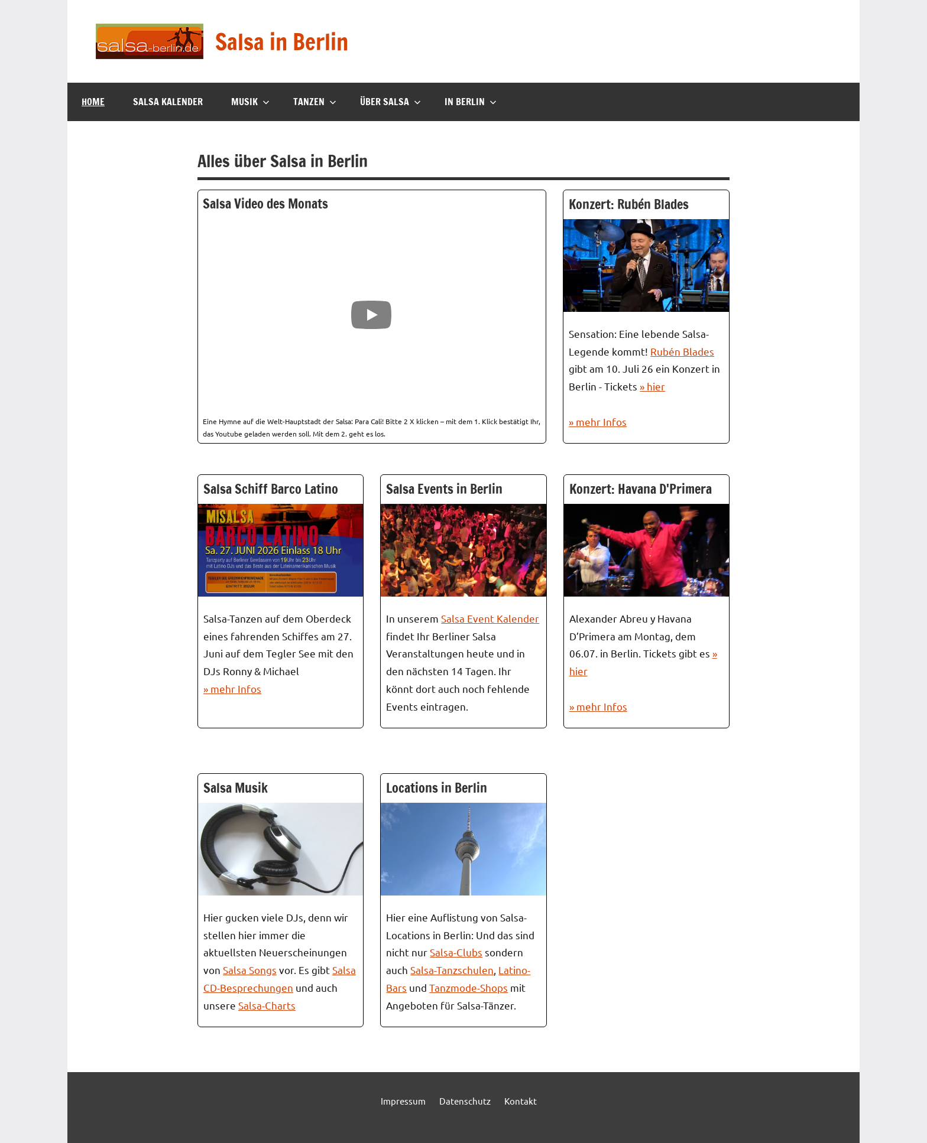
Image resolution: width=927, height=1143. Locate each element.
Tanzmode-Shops (468, 987)
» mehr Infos (598, 421)
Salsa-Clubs (456, 952)
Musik (250, 101)
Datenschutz (465, 1100)
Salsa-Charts (267, 1005)
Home (93, 101)
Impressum (403, 1100)
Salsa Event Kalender (490, 618)
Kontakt (520, 1100)
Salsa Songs (250, 969)
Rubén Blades (682, 351)
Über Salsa (390, 101)
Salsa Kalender (168, 101)
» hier (652, 386)
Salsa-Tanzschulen (452, 969)
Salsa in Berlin (286, 41)
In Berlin (471, 101)
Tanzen (314, 101)
